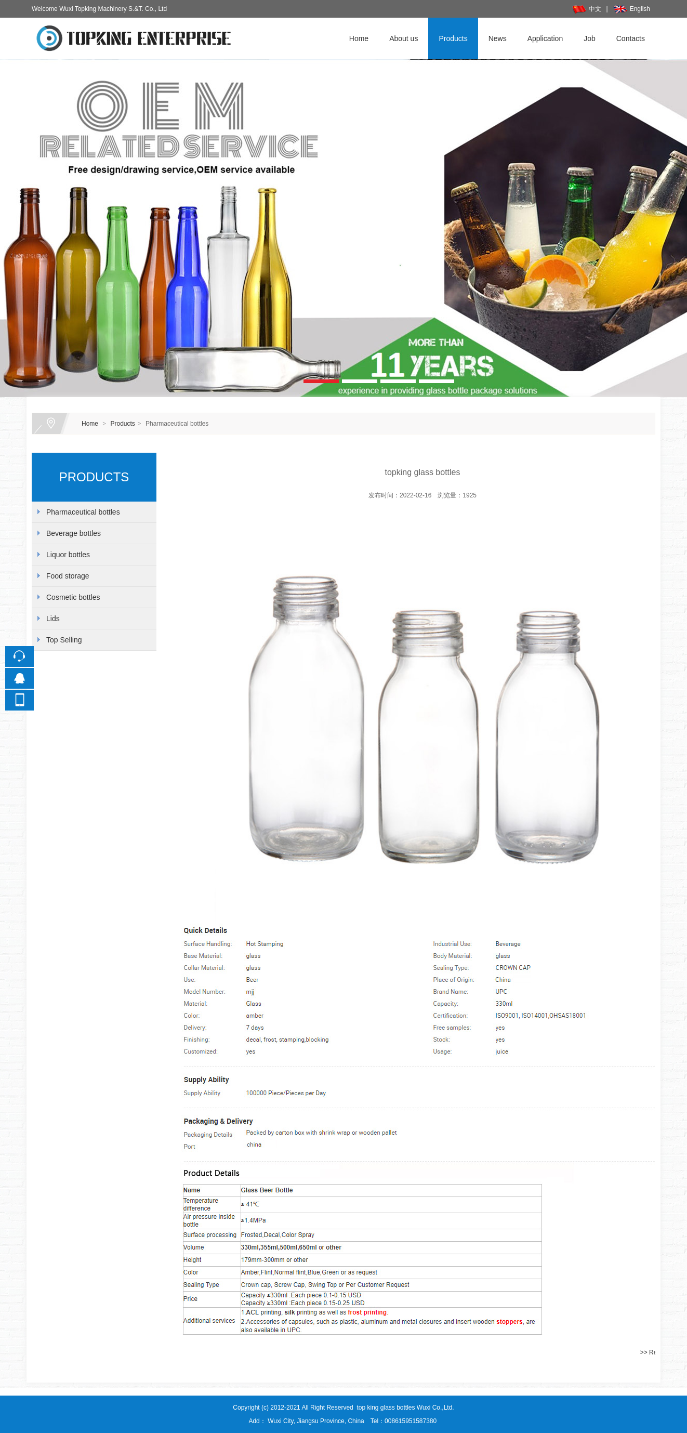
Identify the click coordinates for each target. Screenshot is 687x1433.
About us (403, 38)
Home (358, 38)
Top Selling (64, 640)
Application (545, 38)
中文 (586, 8)
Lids (53, 618)
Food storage (67, 576)
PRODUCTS (94, 477)
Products (453, 38)
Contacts (630, 38)
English (631, 8)
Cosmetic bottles (73, 597)
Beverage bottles (73, 533)
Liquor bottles (68, 554)
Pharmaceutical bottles (83, 512)
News (497, 38)
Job (590, 38)
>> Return (654, 1352)
